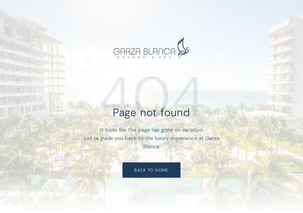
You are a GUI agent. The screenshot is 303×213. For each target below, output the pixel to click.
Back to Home (151, 170)
